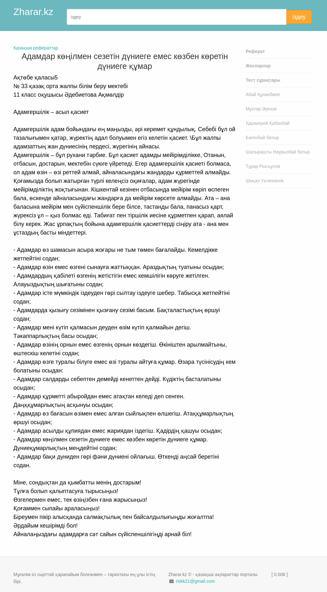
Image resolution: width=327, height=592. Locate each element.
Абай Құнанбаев (263, 94)
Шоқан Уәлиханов (265, 180)
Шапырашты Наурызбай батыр (278, 151)
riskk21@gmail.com (195, 581)
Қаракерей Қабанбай (268, 123)
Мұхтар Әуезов (261, 108)
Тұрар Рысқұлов (263, 166)
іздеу (299, 17)
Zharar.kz (33, 11)
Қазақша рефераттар (35, 47)
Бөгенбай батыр (262, 137)
